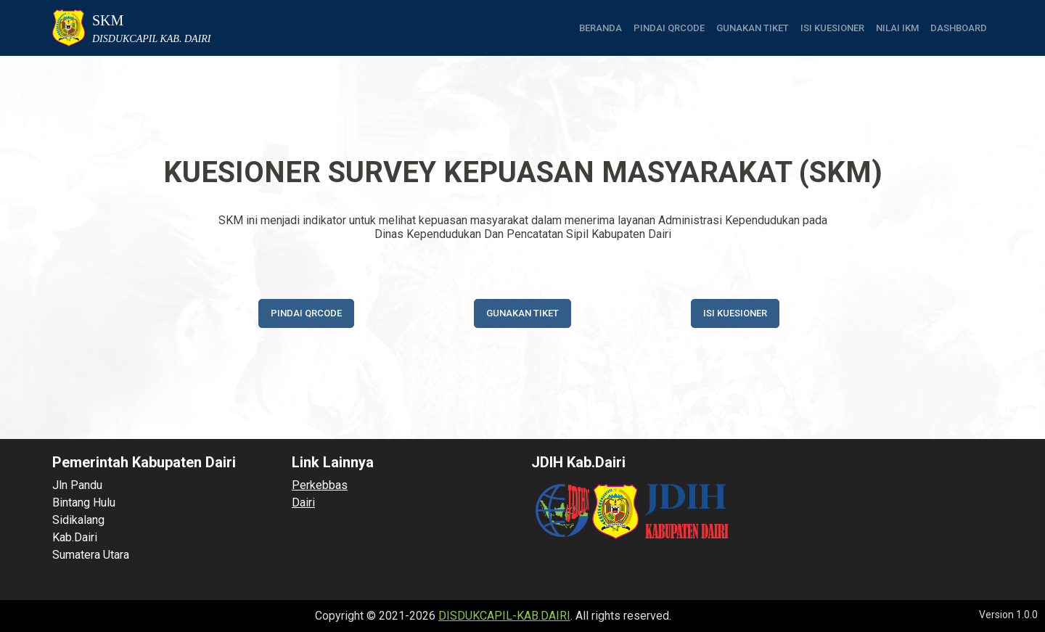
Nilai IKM (897, 27)
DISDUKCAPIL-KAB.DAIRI (504, 616)
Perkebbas (320, 485)
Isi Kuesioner (832, 27)
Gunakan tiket (752, 27)
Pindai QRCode (669, 27)
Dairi (303, 502)
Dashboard (958, 27)
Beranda (600, 27)
